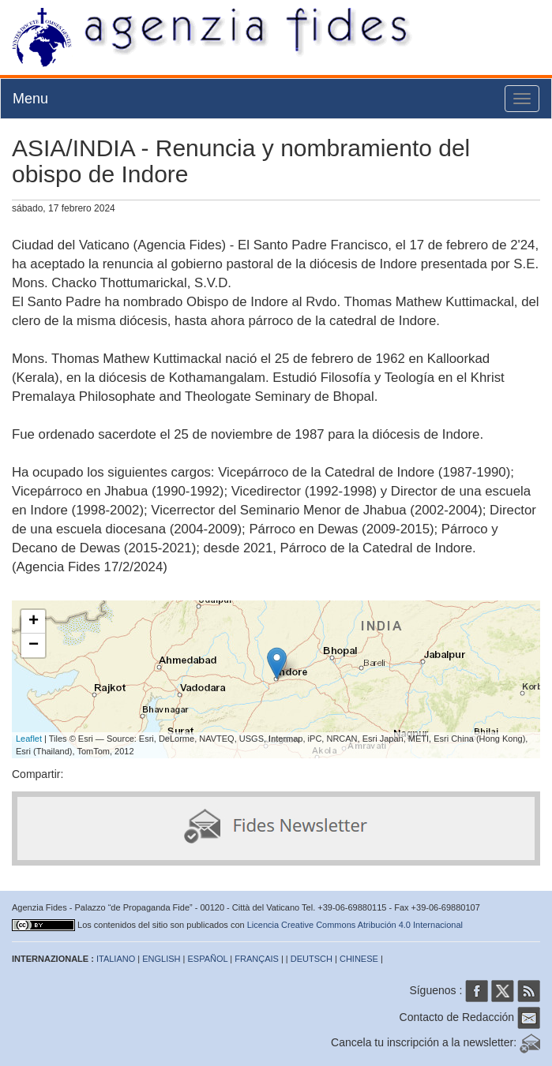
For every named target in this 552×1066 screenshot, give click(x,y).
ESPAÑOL (208, 958)
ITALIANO (115, 958)
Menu (30, 99)
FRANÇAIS (257, 958)
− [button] (33, 645)
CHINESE (359, 958)
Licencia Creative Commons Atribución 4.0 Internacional (355, 924)
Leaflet (29, 738)
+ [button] (33, 622)
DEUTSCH (311, 958)
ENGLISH (161, 958)
